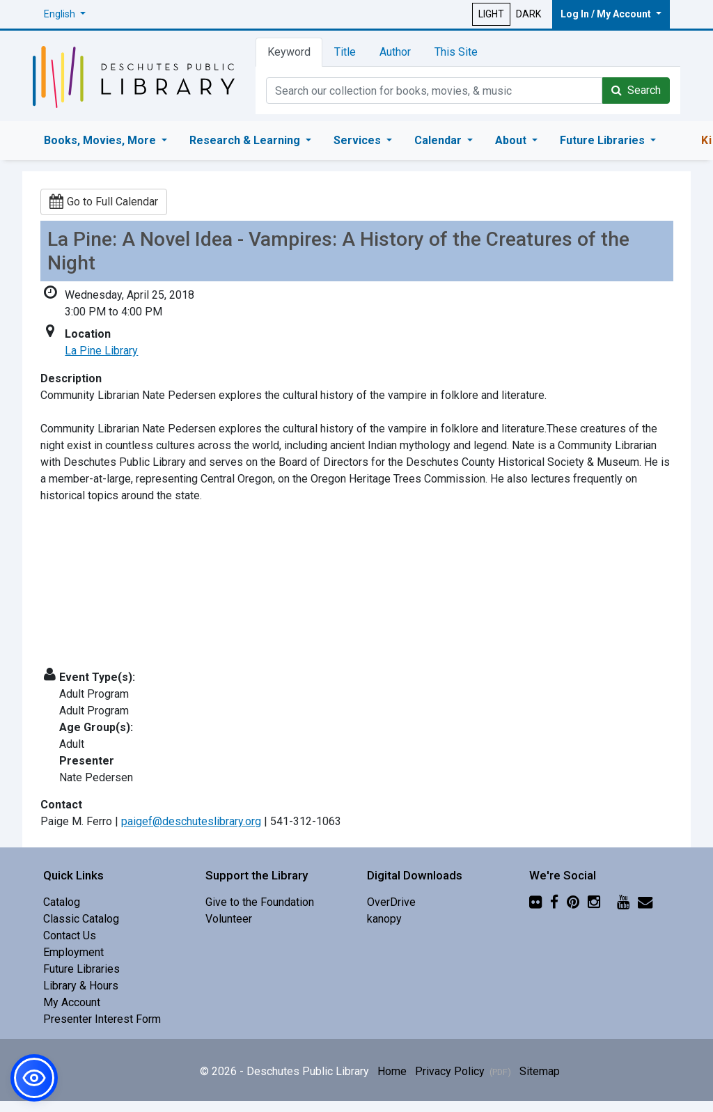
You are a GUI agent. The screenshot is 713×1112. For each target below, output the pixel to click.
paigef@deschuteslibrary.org (191, 821)
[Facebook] (554, 902)
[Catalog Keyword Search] (434, 90)
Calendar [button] (439, 140)
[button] (64, 14)
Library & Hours (80, 985)
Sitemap (539, 1071)
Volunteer (228, 918)
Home (392, 1071)
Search (636, 90)
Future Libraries (81, 969)
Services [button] (359, 140)
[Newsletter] (645, 902)
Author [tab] (395, 51)
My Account (71, 1002)
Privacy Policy (463, 1071)
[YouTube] (623, 902)
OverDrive (391, 902)
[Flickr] (535, 902)
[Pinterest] (573, 902)
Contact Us (69, 935)
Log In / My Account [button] (607, 13)
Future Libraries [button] (604, 140)
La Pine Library (101, 350)
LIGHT (491, 13)
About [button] (512, 140)
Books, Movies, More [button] (101, 140)
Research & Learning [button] (246, 140)
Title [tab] (345, 51)
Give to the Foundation (259, 902)
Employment (73, 952)
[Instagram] (594, 902)
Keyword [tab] (289, 51)
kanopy (384, 918)
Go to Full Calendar (103, 201)
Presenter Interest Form (102, 1019)
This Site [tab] (456, 51)
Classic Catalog (81, 918)
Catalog (61, 902)
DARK (528, 13)
